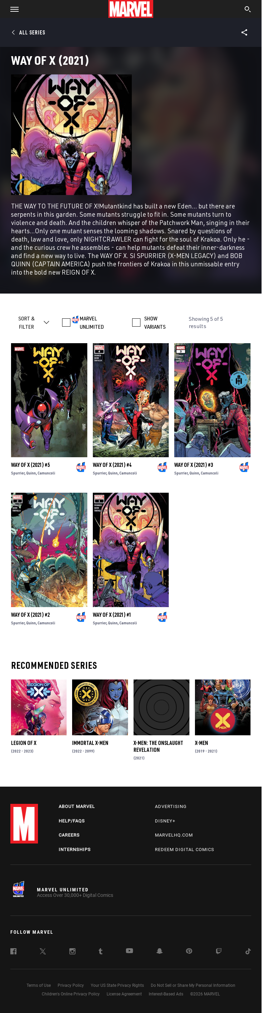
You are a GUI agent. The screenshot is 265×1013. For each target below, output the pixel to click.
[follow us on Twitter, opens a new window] (43, 952)
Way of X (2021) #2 (30, 614)
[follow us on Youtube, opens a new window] (129, 951)
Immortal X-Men (90, 742)
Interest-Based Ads (166, 994)
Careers (69, 835)
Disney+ (165, 820)
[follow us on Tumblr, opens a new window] (100, 952)
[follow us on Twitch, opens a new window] (219, 952)
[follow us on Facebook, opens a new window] (13, 952)
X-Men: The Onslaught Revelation (158, 746)
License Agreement (124, 994)
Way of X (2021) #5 (30, 464)
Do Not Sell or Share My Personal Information (193, 985)
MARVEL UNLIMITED (92, 322)
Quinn (31, 472)
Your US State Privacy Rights (117, 985)
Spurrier (17, 472)
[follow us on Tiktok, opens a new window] (248, 952)
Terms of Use (39, 985)
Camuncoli (46, 472)
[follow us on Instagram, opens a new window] (72, 952)
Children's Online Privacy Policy (71, 994)
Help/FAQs (72, 820)
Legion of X (23, 742)
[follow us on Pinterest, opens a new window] (189, 951)
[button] (12, 9)
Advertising (171, 806)
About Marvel (77, 806)
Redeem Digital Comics (184, 849)
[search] (248, 10)
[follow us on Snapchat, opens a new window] (159, 952)
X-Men (201, 742)
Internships (75, 849)
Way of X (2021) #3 (193, 464)
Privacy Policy (71, 985)
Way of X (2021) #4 (112, 464)
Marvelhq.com (174, 835)
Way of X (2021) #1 (112, 614)
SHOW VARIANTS (155, 322)
